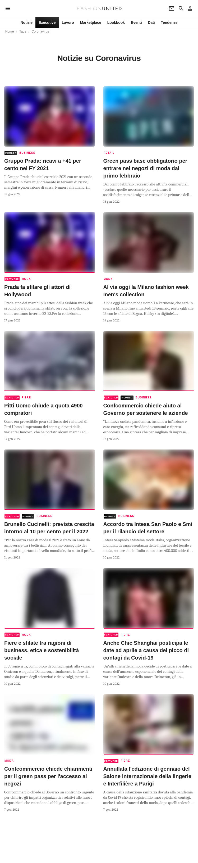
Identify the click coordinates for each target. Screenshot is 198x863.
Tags (22, 31)
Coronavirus (40, 31)
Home (9, 31)
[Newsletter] (171, 8)
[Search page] (181, 8)
